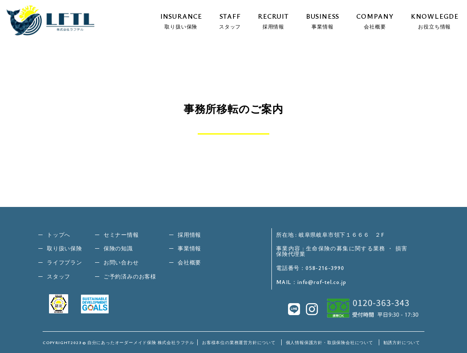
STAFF (230, 20)
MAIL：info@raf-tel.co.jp (311, 282)
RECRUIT (273, 20)
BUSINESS (322, 20)
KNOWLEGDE (434, 20)
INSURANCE (181, 20)
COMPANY (375, 20)
